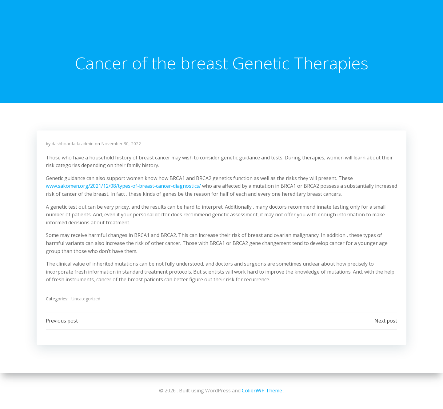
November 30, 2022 (121, 143)
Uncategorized (85, 299)
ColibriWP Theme (262, 390)
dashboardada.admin (73, 143)
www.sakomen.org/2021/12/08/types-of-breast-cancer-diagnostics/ (123, 185)
